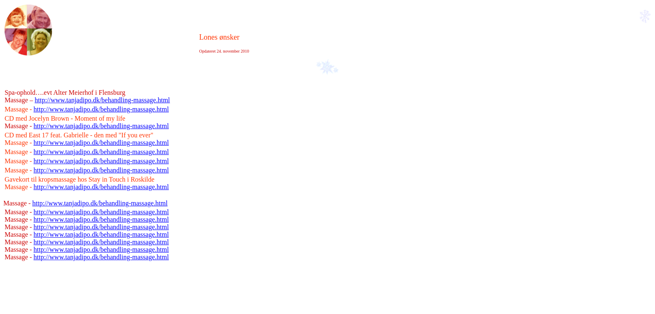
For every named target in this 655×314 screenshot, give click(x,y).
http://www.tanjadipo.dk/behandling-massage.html (102, 100)
